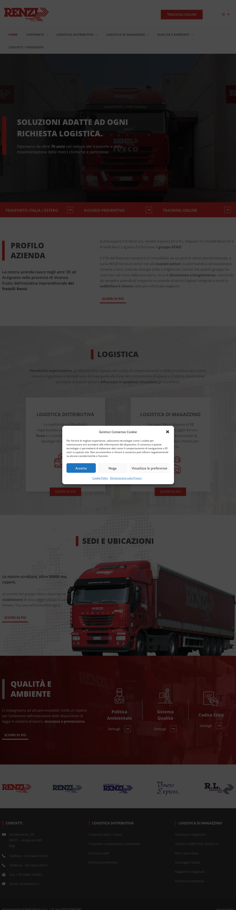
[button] (167, 432)
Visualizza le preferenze (149, 468)
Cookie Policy (100, 478)
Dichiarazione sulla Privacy (126, 478)
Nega (113, 468)
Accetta (81, 468)
